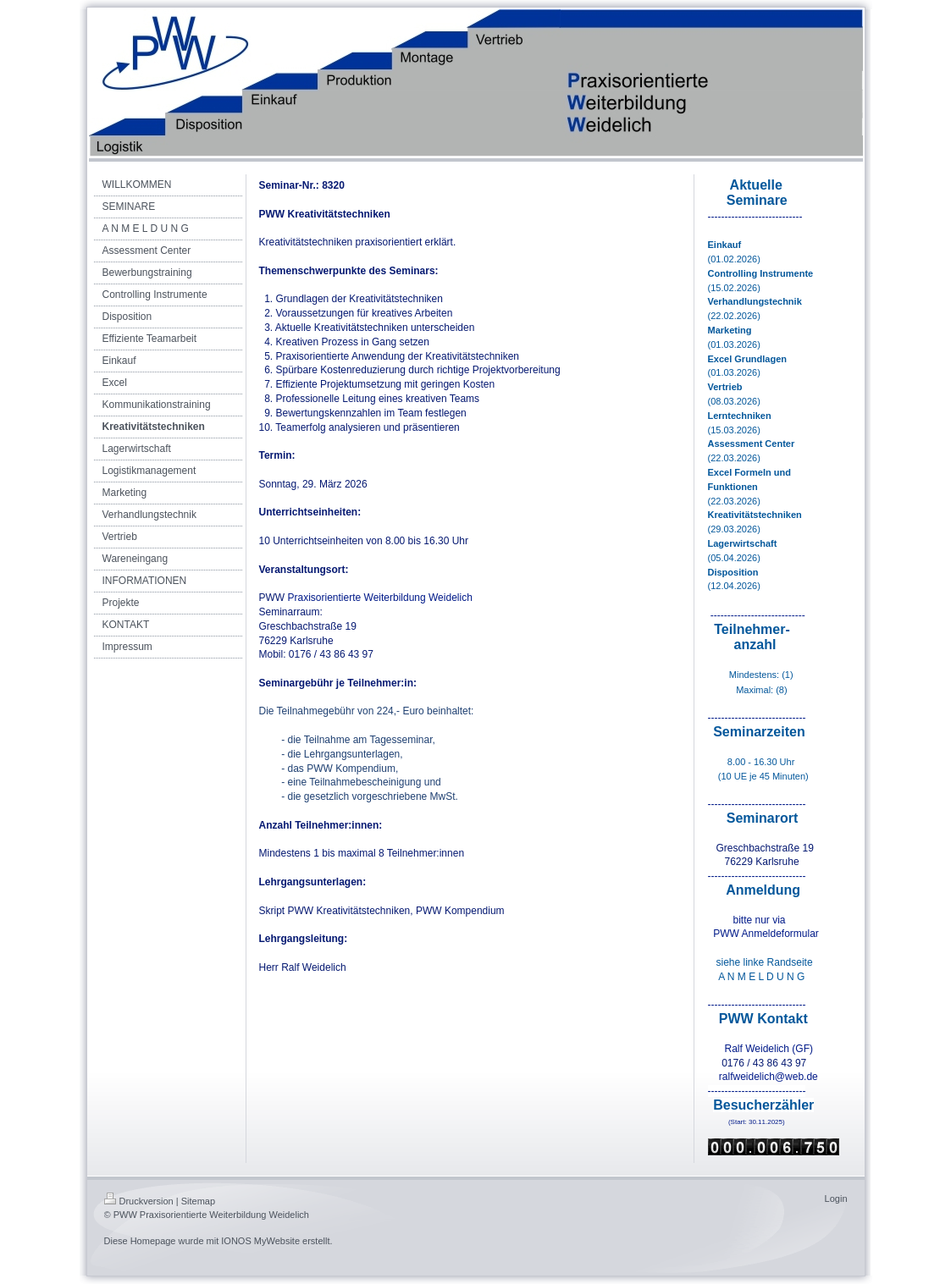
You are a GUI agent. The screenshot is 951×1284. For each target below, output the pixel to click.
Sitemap (198, 1201)
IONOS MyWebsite (260, 1241)
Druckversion (139, 1201)
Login (836, 1198)
